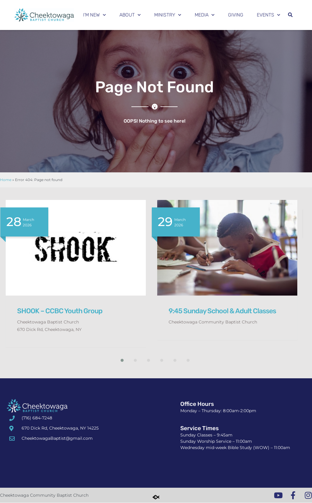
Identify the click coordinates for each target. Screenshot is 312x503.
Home (5, 179)
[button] (290, 15)
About (130, 14)
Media (204, 14)
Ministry (167, 14)
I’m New (94, 14)
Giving (235, 15)
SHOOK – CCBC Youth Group (59, 311)
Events (268, 14)
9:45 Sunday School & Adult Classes (222, 311)
